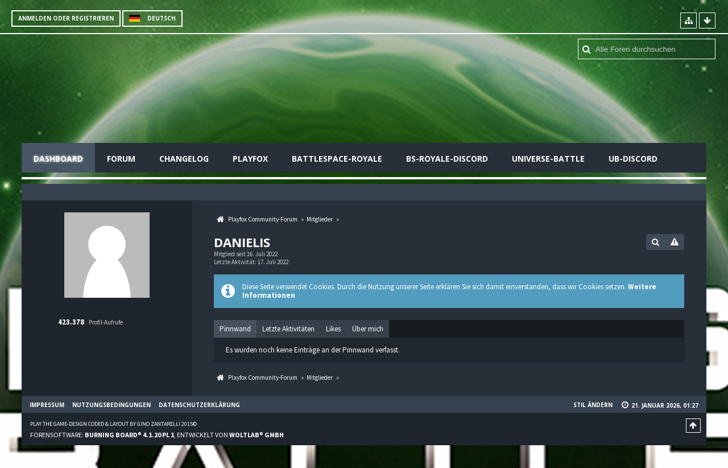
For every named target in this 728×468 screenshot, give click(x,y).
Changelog (184, 158)
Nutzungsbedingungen (111, 405)
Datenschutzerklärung (199, 405)
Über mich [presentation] (367, 329)
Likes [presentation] (333, 329)
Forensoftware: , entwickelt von (157, 434)
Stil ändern (593, 405)
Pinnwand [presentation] (235, 329)
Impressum (47, 405)
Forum (121, 158)
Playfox (250, 158)
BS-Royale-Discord (447, 158)
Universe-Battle (548, 158)
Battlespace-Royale (337, 158)
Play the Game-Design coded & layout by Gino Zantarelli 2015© (113, 424)
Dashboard (58, 158)
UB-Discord (633, 158)
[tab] (235, 329)
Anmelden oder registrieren (66, 18)
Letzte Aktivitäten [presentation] (288, 329)
